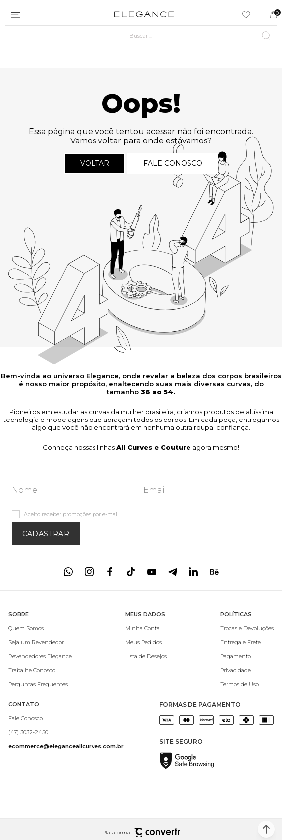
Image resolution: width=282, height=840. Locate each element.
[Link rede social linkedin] (193, 571)
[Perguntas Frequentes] (40, 684)
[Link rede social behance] (214, 571)
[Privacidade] (247, 670)
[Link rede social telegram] (172, 571)
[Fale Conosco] (66, 718)
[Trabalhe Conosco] (40, 670)
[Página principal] (144, 15)
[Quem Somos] (40, 628)
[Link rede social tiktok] (130, 571)
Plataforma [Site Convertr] (141, 832)
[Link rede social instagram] (89, 571)
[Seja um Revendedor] (40, 642)
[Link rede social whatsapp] (68, 571)
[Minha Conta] (146, 628)
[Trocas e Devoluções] (247, 628)
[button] (266, 829)
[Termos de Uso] (247, 684)
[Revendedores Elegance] (40, 656)
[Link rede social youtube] (151, 571)
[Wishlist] (246, 14)
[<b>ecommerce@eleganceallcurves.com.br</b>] (66, 746)
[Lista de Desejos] (146, 656)
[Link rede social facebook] (109, 571)
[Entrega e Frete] (247, 642)
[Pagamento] (247, 656)
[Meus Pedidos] (146, 642)
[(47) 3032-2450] (66, 732)
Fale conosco (172, 163)
